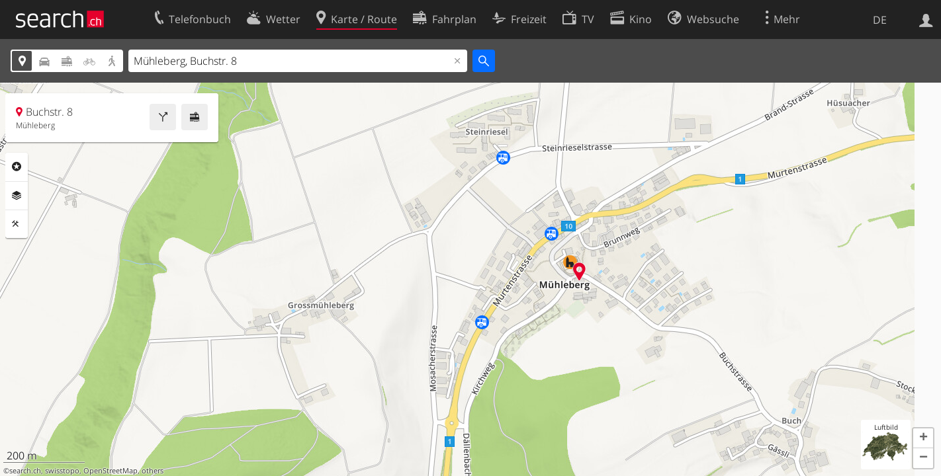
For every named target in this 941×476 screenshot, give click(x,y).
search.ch (25, 470)
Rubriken (16, 166)
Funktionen (16, 224)
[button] (923, 438)
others (152, 470)
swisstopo (62, 470)
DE (880, 20)
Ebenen (16, 196)
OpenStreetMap (110, 470)
